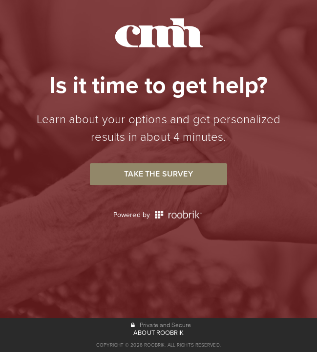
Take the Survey (158, 174)
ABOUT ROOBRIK (158, 333)
